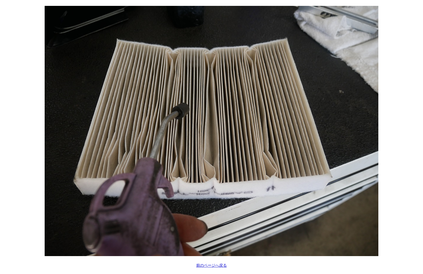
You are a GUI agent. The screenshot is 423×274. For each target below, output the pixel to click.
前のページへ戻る (211, 265)
